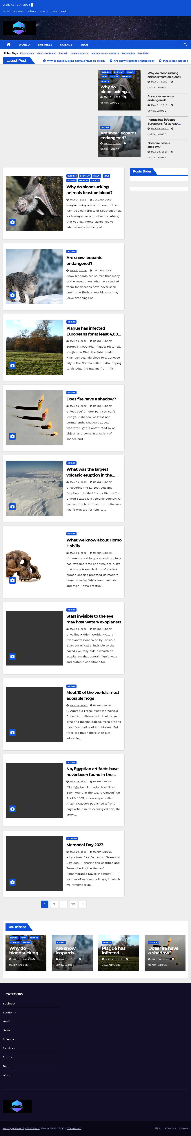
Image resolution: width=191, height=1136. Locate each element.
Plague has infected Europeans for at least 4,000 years (163, 123)
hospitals (143, 53)
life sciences (27, 53)
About (158, 1128)
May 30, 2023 (160, 128)
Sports (44, 11)
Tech (54, 11)
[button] (185, 44)
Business (18, 11)
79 (73, 904)
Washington (128, 53)
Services (126, 77)
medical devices (79, 53)
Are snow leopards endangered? (118, 135)
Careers (183, 1128)
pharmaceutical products (105, 53)
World (6, 11)
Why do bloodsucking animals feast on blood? (164, 75)
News (104, 77)
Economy (118, 72)
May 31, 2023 (112, 97)
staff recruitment (46, 53)
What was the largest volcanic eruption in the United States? (89, 475)
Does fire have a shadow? (159, 145)
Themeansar (74, 1128)
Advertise (170, 1128)
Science (31, 11)
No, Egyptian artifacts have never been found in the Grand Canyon (92, 774)
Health (64, 11)
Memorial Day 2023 (84, 844)
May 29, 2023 (79, 781)
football (63, 53)
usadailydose (101, 199)
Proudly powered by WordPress (21, 1128)
